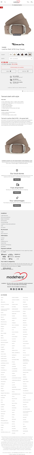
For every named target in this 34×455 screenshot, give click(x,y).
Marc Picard (14, 398)
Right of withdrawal (5, 218)
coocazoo (3, 372)
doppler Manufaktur (5, 393)
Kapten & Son (15, 350)
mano (13, 396)
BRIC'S (2, 337)
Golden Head (15, 304)
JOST (13, 348)
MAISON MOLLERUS (16, 389)
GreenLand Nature (16, 311)
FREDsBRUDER (4, 420)
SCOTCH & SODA (26, 348)
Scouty (24, 352)
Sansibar (25, 336)
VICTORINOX (25, 421)
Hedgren (14, 322)
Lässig (13, 373)
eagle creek (3, 395)
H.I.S (13, 329)
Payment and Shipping (6, 244)
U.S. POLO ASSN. (26, 409)
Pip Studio (25, 304)
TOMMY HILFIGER (27, 399)
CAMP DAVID (4, 358)
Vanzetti (25, 417)
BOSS (2, 330)
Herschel (14, 327)
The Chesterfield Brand (28, 393)
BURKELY (3, 349)
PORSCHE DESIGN (27, 308)
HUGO (13, 334)
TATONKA (25, 386)
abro (2, 299)
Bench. (2, 317)
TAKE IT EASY (26, 381)
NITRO (13, 414)
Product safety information (28, 91)
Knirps (13, 361)
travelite (24, 404)
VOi (24, 424)
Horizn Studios (15, 331)
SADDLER (25, 329)
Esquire (2, 409)
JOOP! (13, 345)
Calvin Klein (3, 353)
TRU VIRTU (25, 406)
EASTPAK (3, 397)
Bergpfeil (3, 319)
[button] (25, 71)
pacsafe (13, 426)
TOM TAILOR (25, 402)
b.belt (2, 312)
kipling (13, 357)
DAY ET (2, 374)
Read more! (17, 192)
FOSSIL (2, 415)
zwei (24, 433)
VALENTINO (25, 415)
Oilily (13, 417)
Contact (2, 237)
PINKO (24, 302)
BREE (2, 335)
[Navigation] (1, 2)
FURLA (2, 425)
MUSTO (13, 410)
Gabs (2, 429)
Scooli (24, 345)
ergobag (3, 404)
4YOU (2, 297)
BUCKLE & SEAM (4, 342)
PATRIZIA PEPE (15, 430)
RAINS (24, 313)
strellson (25, 376)
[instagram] (19, 289)
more (4, 251)
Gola (13, 302)
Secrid (24, 357)
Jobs (2, 225)
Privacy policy (4, 220)
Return (2, 239)
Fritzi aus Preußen (5, 422)
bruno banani (4, 340)
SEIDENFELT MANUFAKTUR (26, 360)
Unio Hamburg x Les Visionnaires (27, 412)
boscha (2, 328)
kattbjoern (14, 354)
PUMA (24, 311)
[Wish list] (28, 2)
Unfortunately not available (17, 67)
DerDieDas (3, 381)
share (8, 71)
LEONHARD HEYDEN (16, 377)
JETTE (13, 343)
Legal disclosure (4, 215)
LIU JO (13, 382)
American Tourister (5, 304)
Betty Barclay (4, 321)
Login (2, 231)
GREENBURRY (15, 308)
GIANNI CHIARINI (15, 299)
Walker (24, 426)
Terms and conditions (5, 217)
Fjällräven (3, 413)
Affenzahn (3, 302)
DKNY (2, 388)
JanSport (14, 341)
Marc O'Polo (14, 403)
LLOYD (13, 384)
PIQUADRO (25, 306)
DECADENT (3, 376)
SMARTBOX (25, 363)
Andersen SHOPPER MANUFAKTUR (5, 309)
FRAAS (2, 418)
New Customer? (4, 233)
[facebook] (11, 289)
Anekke (2, 306)
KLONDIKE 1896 (15, 359)
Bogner (2, 326)
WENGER (25, 428)
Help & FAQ (3, 243)
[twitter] (14, 289)
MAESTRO (14, 387)
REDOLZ (25, 315)
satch (24, 338)
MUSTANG (14, 407)
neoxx (13, 412)
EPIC (2, 402)
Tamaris (4, 47)
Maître (13, 391)
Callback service (4, 241)
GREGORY (14, 313)
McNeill (13, 405)
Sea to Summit (26, 354)
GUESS (13, 315)
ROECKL (25, 322)
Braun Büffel (3, 333)
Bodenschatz (4, 324)
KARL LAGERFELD (16, 352)
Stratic (24, 374)
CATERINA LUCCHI (5, 363)
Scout (24, 350)
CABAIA (2, 351)
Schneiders (25, 341)
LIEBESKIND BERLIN (16, 380)
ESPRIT (2, 406)
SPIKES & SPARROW (27, 370)
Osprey (13, 421)
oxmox (13, 423)
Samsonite (25, 334)
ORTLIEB (14, 419)
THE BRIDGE (25, 390)
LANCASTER (14, 371)
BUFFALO (3, 344)
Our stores (3, 227)
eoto (2, 399)
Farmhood (3, 411)
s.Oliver (24, 367)
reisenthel (25, 318)
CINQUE (2, 367)
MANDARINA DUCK (16, 394)
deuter (2, 386)
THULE (24, 395)
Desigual (3, 383)
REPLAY (24, 320)
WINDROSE (25, 431)
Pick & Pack (25, 297)
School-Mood (26, 343)
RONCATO (25, 325)
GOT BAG (14, 306)
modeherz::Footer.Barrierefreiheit (8, 224)
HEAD (13, 320)
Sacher (24, 327)
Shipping (15, 62)
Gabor (2, 427)
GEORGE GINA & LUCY (5, 432)
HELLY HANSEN (15, 325)
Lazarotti (14, 375)
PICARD (13, 433)
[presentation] (5, 2)
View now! (17, 179)
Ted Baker (25, 388)
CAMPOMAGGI (4, 360)
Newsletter (3, 246)
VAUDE (24, 419)
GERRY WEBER (15, 297)
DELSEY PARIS (4, 379)
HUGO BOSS (14, 336)
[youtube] (17, 289)
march (13, 400)
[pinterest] (22, 289)
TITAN (24, 397)
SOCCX (24, 365)
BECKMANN (3, 314)
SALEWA (25, 331)
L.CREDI (13, 364)
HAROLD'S (14, 318)
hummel (14, 338)
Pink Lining (25, 299)
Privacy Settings (4, 222)
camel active (3, 356)
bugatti (2, 347)
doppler (2, 390)
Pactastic (14, 428)
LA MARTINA (14, 368)
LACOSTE (14, 366)
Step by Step (25, 372)
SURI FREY (25, 379)
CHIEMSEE (3, 365)
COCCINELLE (4, 370)
